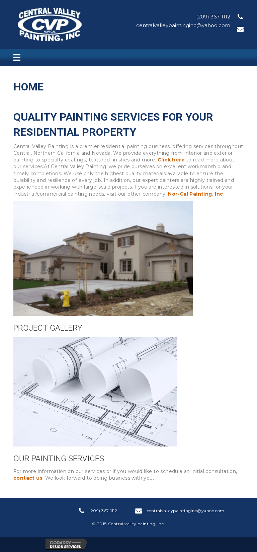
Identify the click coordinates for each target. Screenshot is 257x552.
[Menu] (17, 57)
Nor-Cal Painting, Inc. (196, 194)
